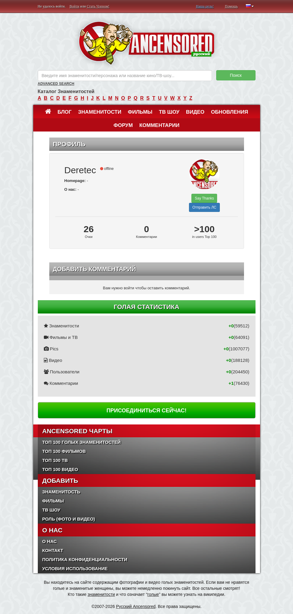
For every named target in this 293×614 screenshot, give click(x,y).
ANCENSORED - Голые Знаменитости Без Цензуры (146, 43)
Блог (64, 112)
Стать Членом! (98, 6)
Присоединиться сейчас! (146, 411)
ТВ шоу (169, 112)
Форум (123, 125)
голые (153, 594)
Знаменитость (61, 491)
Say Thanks (204, 198)
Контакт (52, 550)
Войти (74, 6)
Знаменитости (99, 112)
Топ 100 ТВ (55, 460)
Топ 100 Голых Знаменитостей (81, 442)
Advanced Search (56, 84)
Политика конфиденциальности (84, 559)
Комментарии (159, 125)
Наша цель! (205, 6)
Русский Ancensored (136, 606)
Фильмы (140, 112)
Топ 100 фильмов (64, 451)
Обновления (229, 112)
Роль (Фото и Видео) (68, 518)
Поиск (236, 75)
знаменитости (101, 594)
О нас (49, 541)
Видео (195, 112)
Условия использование (75, 568)
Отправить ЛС (204, 207)
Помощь (231, 6)
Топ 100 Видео (60, 469)
